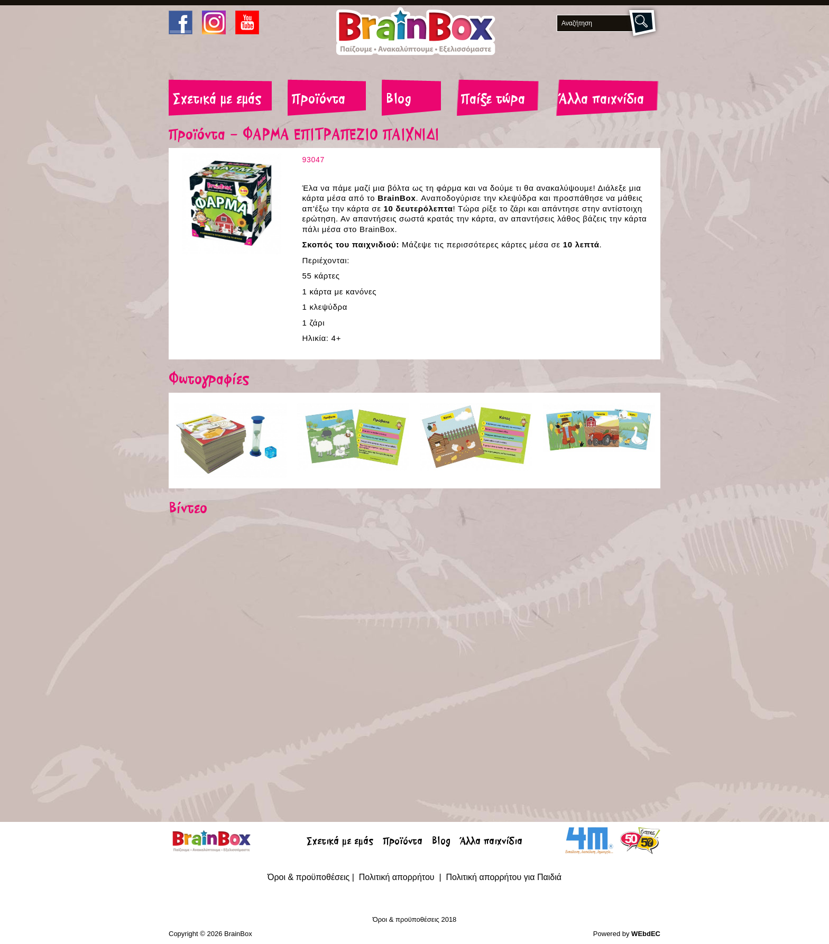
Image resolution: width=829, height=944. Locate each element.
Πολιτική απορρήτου (398, 877)
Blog (398, 100)
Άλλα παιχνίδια (601, 100)
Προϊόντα (318, 100)
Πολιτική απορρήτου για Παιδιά (503, 877)
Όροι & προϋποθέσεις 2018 (415, 919)
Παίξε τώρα (493, 100)
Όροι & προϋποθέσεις (308, 877)
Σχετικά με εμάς (217, 100)
